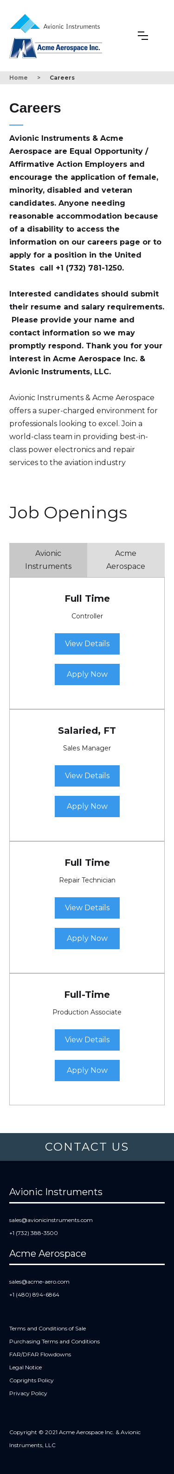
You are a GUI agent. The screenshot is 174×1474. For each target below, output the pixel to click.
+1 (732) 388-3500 (33, 1232)
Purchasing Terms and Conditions (54, 1341)
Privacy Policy (28, 1393)
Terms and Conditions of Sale (47, 1328)
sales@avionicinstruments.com (51, 1219)
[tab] (48, 560)
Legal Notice (25, 1367)
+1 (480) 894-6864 (34, 1294)
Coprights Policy (31, 1380)
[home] (57, 21)
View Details (87, 643)
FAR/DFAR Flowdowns (40, 1354)
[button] (143, 35)
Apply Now (87, 674)
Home (18, 77)
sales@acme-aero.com (39, 1281)
